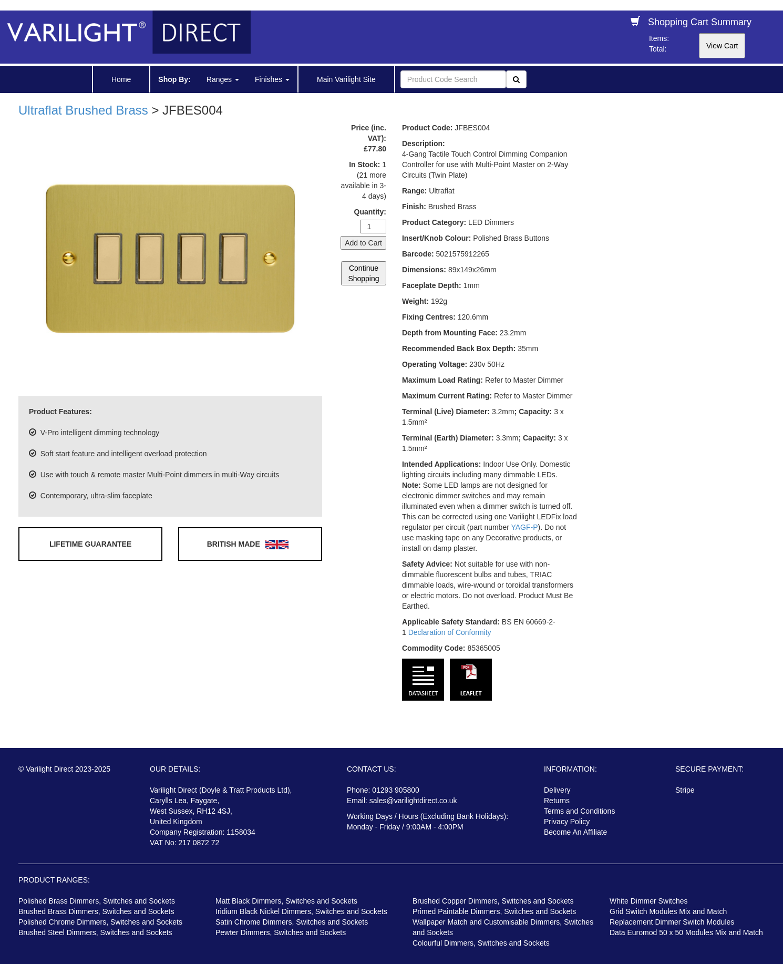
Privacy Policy (567, 821)
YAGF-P (524, 527)
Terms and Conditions (579, 811)
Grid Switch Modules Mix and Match (668, 911)
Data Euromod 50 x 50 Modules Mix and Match (686, 932)
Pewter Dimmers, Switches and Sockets (280, 932)
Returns (557, 800)
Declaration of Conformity (449, 632)
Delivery (557, 790)
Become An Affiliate (575, 832)
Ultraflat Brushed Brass (83, 110)
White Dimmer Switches (649, 901)
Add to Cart (363, 243)
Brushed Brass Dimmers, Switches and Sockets (96, 911)
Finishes (272, 79)
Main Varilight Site (346, 79)
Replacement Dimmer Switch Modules (672, 922)
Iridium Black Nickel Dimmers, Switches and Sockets (301, 911)
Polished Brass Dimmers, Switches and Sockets (96, 901)
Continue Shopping (363, 273)
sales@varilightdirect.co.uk (413, 800)
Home (121, 79)
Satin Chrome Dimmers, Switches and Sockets (291, 922)
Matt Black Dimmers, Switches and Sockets (286, 901)
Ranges (223, 79)
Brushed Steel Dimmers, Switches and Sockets (95, 932)
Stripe (685, 790)
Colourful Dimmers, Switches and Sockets (481, 943)
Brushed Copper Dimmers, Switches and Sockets (493, 901)
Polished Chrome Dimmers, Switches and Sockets (100, 922)
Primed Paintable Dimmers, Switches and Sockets (494, 911)
